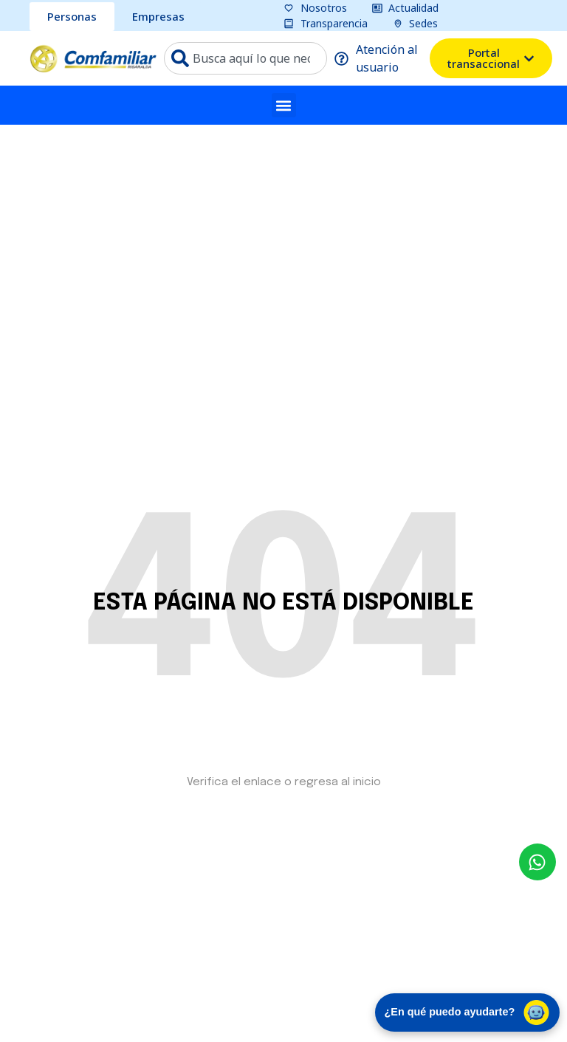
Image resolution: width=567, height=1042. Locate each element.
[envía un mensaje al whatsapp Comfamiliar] (537, 861)
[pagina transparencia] (326, 23)
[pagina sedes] (416, 23)
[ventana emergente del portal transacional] (491, 58)
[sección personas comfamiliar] (72, 16)
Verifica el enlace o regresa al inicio (284, 782)
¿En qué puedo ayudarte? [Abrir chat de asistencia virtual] (468, 1012)
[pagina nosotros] (315, 7)
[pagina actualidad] (405, 7)
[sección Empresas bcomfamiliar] (158, 16)
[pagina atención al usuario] (378, 58)
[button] (284, 105)
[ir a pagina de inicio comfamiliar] (93, 59)
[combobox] (245, 58)
